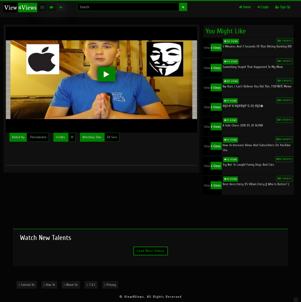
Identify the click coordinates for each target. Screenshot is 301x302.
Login (263, 7)
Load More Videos (150, 251)
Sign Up (282, 7)
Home (245, 7)
